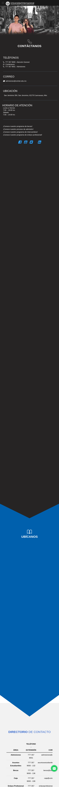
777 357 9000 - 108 (31, 779)
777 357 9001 (31, 756)
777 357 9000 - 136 (31, 771)
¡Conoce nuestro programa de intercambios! (20, 132)
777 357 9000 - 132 (31, 764)
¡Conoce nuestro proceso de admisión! (18, 129)
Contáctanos (9, 64)
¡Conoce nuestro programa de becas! (17, 126)
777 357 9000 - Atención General (16, 62)
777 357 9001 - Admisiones (14, 67)
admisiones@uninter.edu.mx (14, 81)
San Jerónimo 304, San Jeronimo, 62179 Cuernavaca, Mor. (25, 95)
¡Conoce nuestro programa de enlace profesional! (22, 135)
